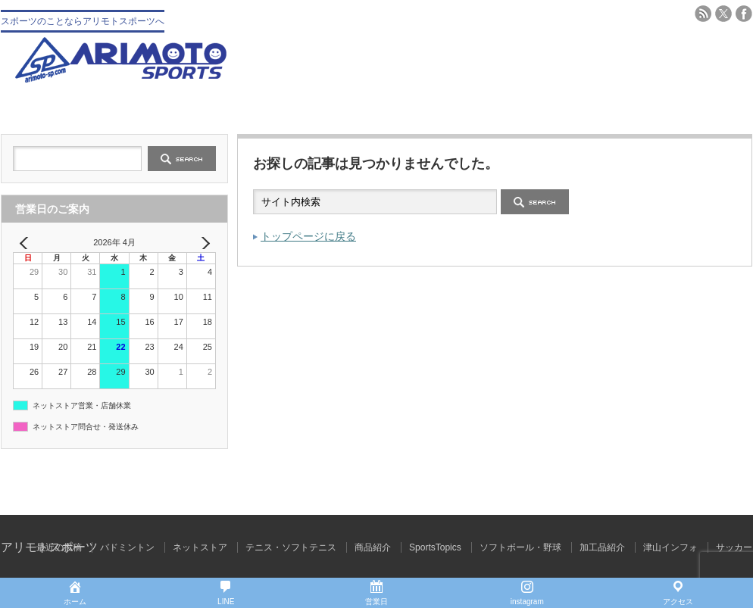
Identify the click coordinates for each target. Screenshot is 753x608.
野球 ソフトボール (314, 108)
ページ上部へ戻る (739, 482)
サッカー (734, 547)
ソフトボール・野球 (520, 547)
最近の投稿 (59, 547)
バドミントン (564, 108)
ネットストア (200, 547)
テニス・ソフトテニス (439, 108)
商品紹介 (373, 547)
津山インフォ (670, 547)
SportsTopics (435, 547)
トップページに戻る (308, 236)
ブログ (690, 108)
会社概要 (188, 108)
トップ (63, 108)
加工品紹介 (602, 547)
